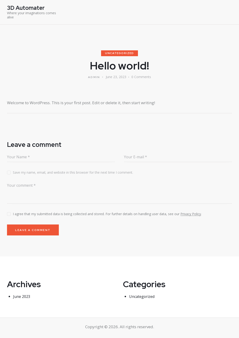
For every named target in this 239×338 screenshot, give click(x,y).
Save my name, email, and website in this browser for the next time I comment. (73, 173)
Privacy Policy (190, 214)
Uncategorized (119, 53)
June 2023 (22, 298)
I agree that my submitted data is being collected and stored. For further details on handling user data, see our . (107, 214)
